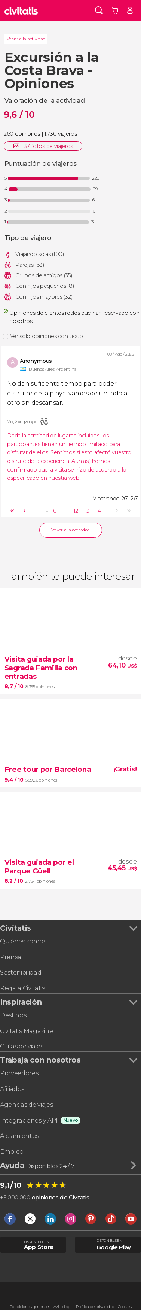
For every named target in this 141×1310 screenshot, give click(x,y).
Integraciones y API (29, 1120)
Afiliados (12, 1089)
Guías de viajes (21, 1046)
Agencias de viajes (26, 1104)
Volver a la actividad (26, 39)
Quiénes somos (23, 941)
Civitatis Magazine (26, 1031)
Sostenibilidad (21, 972)
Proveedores (19, 1073)
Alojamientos (19, 1135)
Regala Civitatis (22, 988)
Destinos (13, 1015)
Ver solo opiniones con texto (46, 336)
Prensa (10, 957)
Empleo (12, 1151)
